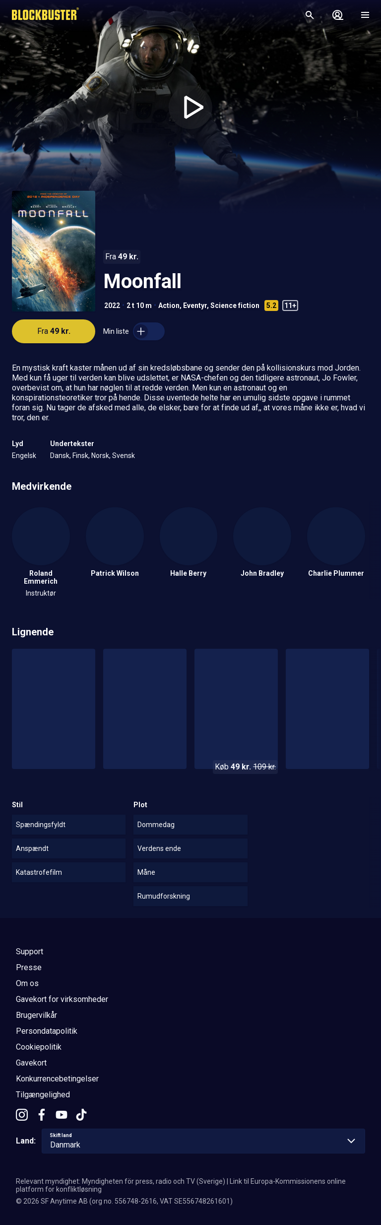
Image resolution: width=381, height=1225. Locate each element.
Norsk (100, 455)
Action (169, 305)
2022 (112, 305)
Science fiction (234, 305)
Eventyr (195, 305)
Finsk (80, 455)
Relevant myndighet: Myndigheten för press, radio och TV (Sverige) (120, 1181)
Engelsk (24, 455)
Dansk (59, 455)
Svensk (123, 455)
